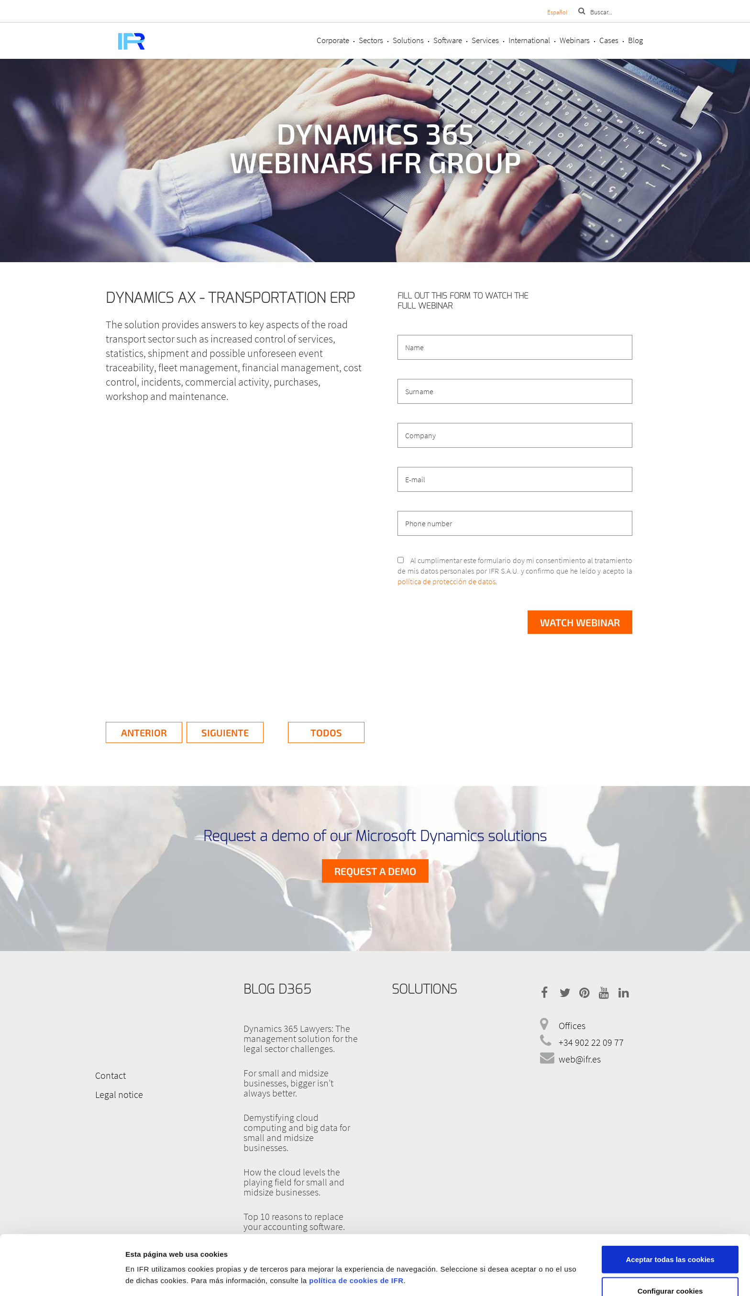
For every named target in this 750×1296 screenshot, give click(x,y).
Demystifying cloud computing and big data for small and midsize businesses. (296, 1132)
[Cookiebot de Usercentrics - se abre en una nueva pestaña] (62, 1277)
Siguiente (225, 732)
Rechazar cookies (670, 1270)
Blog (635, 40)
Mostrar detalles (508, 1260)
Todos (326, 732)
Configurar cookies (670, 1239)
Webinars (575, 40)
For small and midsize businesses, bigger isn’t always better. (288, 1083)
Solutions (408, 40)
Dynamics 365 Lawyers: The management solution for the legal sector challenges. (300, 1038)
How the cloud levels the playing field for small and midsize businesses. (293, 1182)
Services (485, 40)
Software (447, 40)
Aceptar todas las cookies (670, 1208)
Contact (110, 1075)
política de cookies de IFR (356, 1229)
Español (557, 12)
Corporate (333, 40)
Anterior (144, 732)
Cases (608, 40)
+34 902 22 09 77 (591, 1042)
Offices (572, 1025)
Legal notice (119, 1094)
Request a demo (375, 871)
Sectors (371, 40)
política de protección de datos (446, 581)
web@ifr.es (580, 1059)
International (529, 40)
